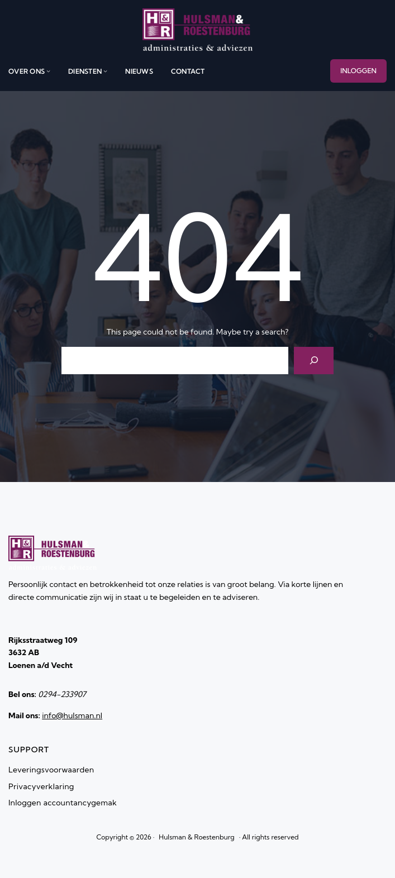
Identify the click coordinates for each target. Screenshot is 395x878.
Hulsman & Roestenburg (196, 837)
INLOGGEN (358, 70)
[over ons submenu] (48, 71)
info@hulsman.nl (72, 715)
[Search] (314, 360)
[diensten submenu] (105, 71)
